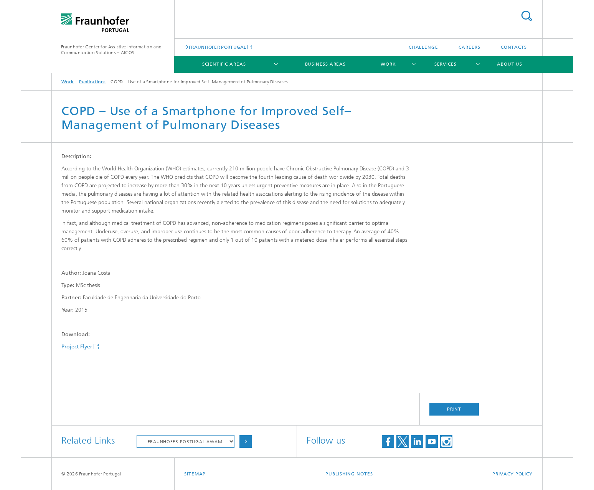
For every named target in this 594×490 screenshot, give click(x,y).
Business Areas (325, 64)
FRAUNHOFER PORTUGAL (217, 47)
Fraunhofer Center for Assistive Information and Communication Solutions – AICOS (111, 49)
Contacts (514, 47)
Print (454, 409)
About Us (509, 64)
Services (445, 64)
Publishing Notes (349, 474)
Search (526, 16)
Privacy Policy (512, 474)
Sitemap (195, 474)
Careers (469, 47)
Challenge (423, 47)
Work (388, 64)
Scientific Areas (224, 64)
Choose (245, 441)
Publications (92, 81)
